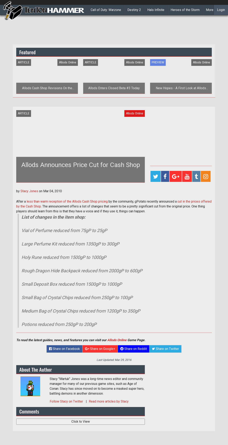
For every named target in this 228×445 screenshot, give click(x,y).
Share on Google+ (100, 349)
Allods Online (117, 340)
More (209, 10)
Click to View (80, 421)
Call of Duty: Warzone (106, 10)
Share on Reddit (133, 349)
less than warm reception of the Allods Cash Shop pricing (67, 201)
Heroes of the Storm (185, 10)
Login (221, 10)
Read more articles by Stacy (109, 401)
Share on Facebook (64, 349)
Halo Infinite (155, 10)
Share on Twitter (165, 349)
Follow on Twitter (67, 401)
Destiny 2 (134, 10)
